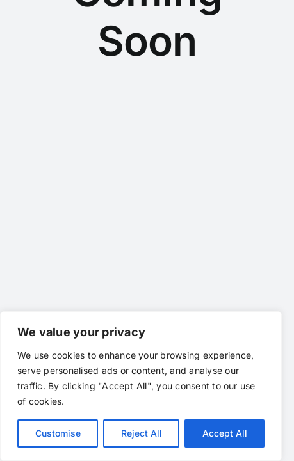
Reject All (141, 433)
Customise (58, 433)
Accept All (224, 433)
